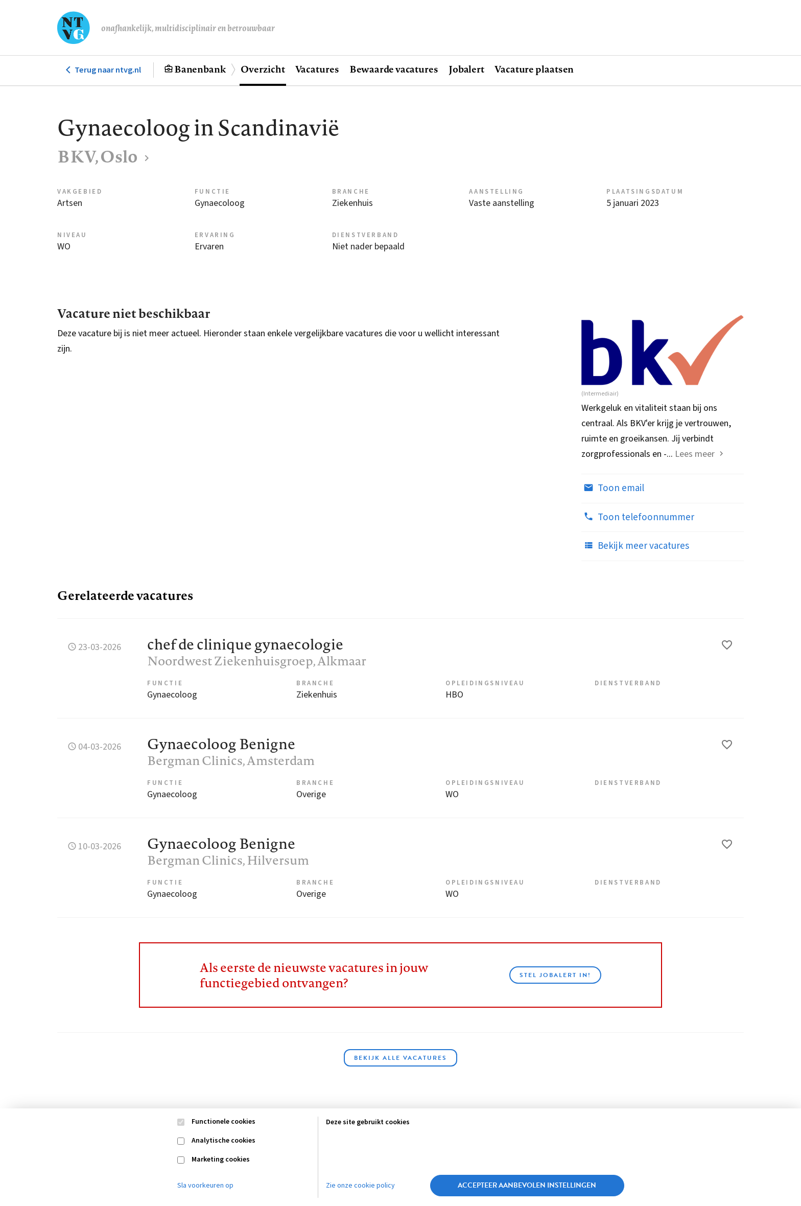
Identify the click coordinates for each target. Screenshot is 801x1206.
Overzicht (263, 69)
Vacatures (317, 69)
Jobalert (466, 69)
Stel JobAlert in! (555, 975)
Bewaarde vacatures (393, 69)
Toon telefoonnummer (637, 517)
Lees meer (695, 454)
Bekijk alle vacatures (400, 1057)
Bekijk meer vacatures (635, 546)
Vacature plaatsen (534, 69)
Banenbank (200, 69)
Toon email (612, 488)
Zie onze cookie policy (360, 1185)
